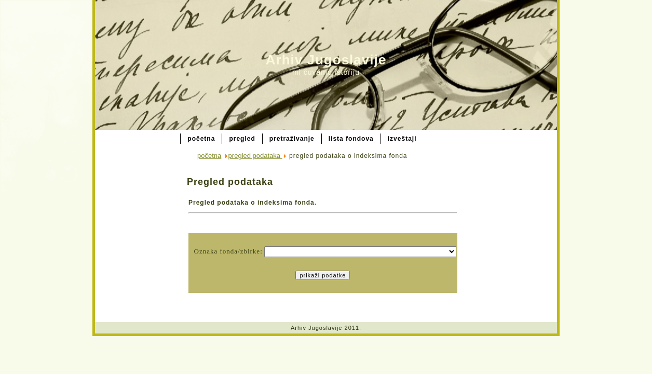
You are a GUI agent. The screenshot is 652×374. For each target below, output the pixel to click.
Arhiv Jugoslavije (326, 60)
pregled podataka (255, 155)
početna (209, 155)
